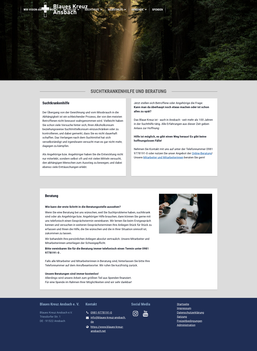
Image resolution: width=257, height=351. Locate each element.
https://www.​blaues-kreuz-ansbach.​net (104, 329)
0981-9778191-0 (99, 313)
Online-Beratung (202, 153)
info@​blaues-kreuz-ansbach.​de (106, 320)
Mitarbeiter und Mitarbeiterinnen (163, 157)
